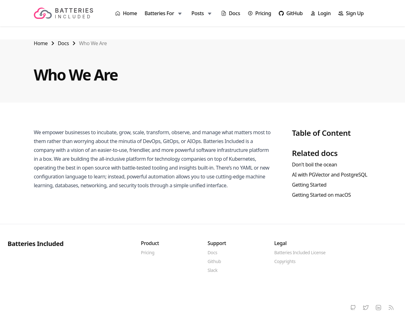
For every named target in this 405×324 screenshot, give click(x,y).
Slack (212, 270)
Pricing (147, 252)
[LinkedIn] (378, 307)
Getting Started (309, 184)
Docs (63, 43)
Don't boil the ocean (314, 164)
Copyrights (285, 261)
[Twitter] (365, 307)
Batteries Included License (300, 252)
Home (41, 43)
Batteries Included (36, 243)
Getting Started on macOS (321, 194)
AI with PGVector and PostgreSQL (329, 174)
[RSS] (391, 307)
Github (214, 261)
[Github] (353, 307)
